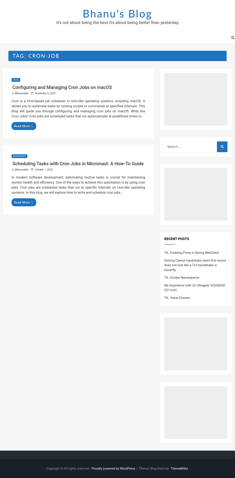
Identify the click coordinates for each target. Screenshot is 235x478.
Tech (16, 80)
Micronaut (19, 156)
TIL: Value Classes (177, 298)
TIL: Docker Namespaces (181, 277)
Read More (23, 126)
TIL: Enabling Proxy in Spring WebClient (191, 253)
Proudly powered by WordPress (114, 468)
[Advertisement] (195, 99)
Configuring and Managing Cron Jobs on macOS (62, 87)
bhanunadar (21, 93)
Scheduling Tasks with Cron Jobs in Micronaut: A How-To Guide (78, 163)
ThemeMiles (179, 468)
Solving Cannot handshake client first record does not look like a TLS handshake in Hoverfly (195, 265)
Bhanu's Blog (117, 13)
